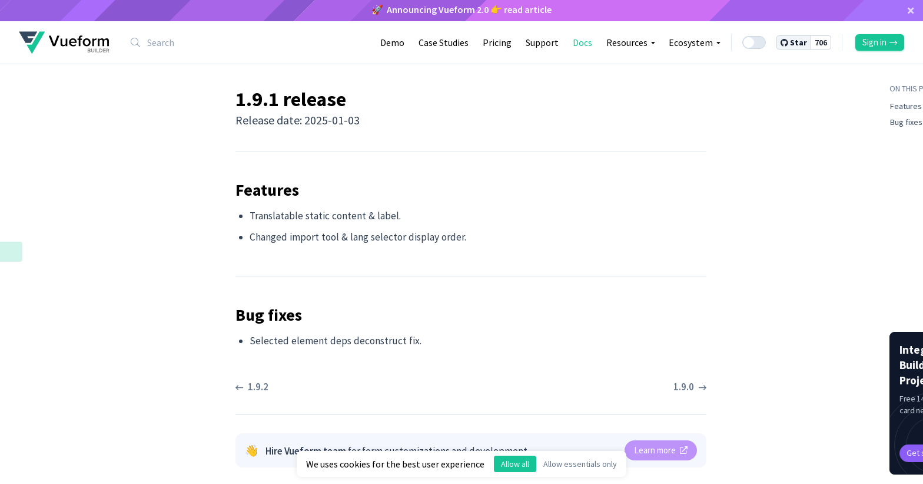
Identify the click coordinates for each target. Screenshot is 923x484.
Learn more (661, 450)
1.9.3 (37, 211)
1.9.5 (37, 171)
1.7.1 (37, 454)
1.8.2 (37, 334)
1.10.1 (39, 131)
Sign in (879, 42)
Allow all (515, 464)
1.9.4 (37, 191)
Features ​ (56, 272)
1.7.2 (37, 434)
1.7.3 (37, 414)
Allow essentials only (580, 464)
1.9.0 (37, 314)
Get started (805, 452)
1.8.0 (37, 374)
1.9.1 (37, 251)
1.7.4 (37, 394)
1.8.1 (37, 354)
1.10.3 (39, 91)
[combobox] (197, 42)
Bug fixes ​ (57, 293)
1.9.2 (37, 231)
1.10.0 (39, 151)
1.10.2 (39, 111)
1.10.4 (39, 71)
